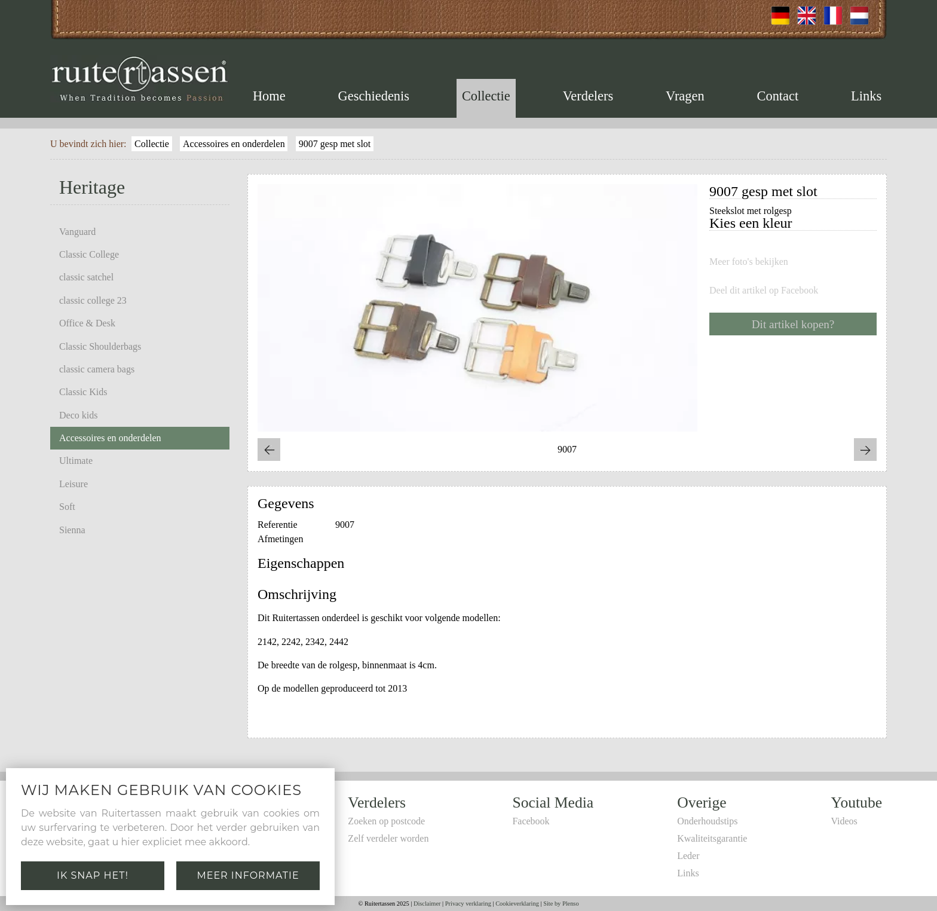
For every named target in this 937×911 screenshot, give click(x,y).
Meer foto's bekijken (748, 262)
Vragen (685, 95)
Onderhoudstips (707, 821)
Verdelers (588, 95)
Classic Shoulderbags (100, 346)
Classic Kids (83, 392)
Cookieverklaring (517, 903)
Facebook (530, 821)
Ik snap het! (92, 875)
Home (269, 95)
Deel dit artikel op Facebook (763, 290)
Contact (778, 95)
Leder (688, 856)
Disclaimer (427, 903)
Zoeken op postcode (386, 821)
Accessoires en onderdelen (234, 144)
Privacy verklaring (468, 903)
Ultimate (76, 461)
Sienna (72, 530)
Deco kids (78, 415)
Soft (67, 507)
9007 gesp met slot (334, 144)
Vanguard (77, 232)
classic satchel (86, 277)
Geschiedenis (373, 95)
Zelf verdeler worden (388, 838)
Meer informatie (248, 875)
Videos (844, 821)
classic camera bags (96, 369)
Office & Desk (87, 323)
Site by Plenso (560, 903)
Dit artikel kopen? (793, 324)
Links (866, 95)
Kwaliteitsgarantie (712, 838)
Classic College (89, 254)
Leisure (73, 484)
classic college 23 (93, 300)
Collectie (486, 95)
